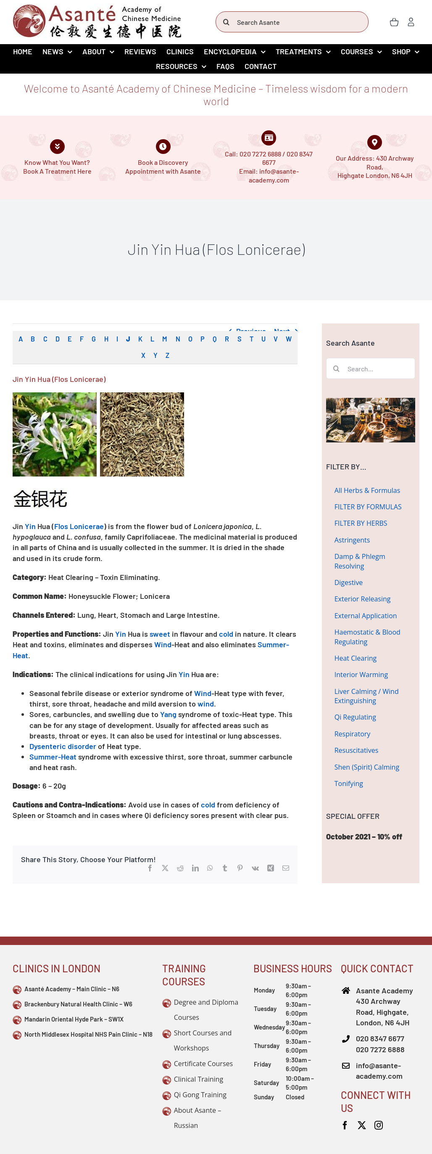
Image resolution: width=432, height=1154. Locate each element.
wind (206, 703)
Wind (162, 644)
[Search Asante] (292, 21)
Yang (168, 714)
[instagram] (378, 1125)
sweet (160, 633)
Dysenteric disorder (62, 746)
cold (226, 633)
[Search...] (370, 368)
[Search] (226, 21)
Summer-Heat (52, 756)
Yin (30, 526)
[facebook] (345, 1125)
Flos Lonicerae (79, 526)
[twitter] (362, 1125)
